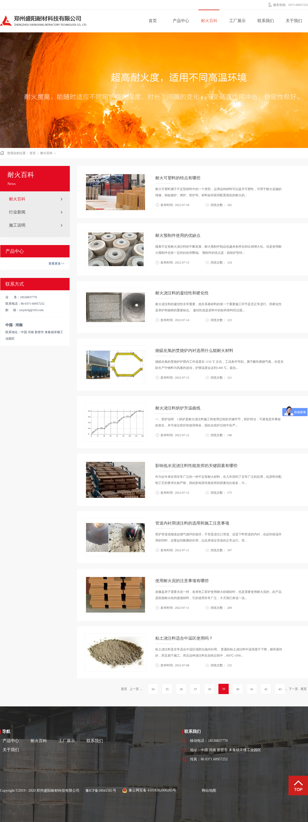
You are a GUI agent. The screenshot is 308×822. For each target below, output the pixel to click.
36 (181, 689)
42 (265, 689)
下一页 (293, 689)
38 (209, 689)
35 (167, 689)
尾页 (304, 689)
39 (223, 689)
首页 (153, 20)
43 (280, 689)
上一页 (134, 689)
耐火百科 (46, 153)
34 (153, 689)
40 (237, 689)
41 (251, 689)
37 (195, 689)
